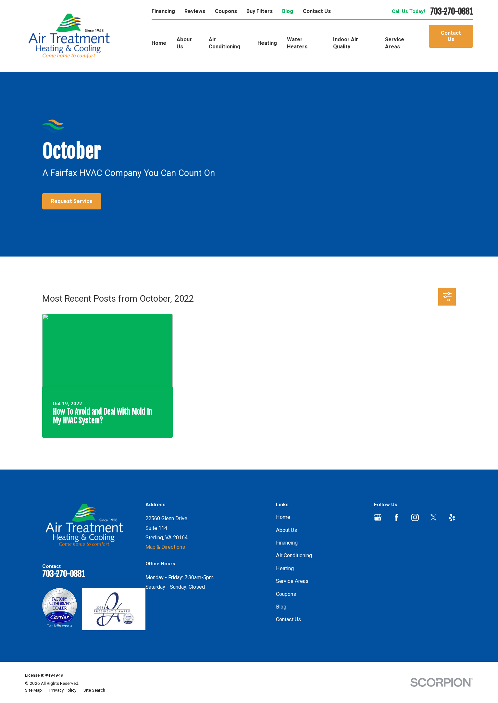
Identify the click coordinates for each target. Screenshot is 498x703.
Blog (287, 11)
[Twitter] (433, 517)
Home (283, 517)
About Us (286, 530)
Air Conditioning (294, 555)
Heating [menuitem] (267, 43)
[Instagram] (415, 517)
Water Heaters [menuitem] (297, 43)
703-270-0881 (451, 12)
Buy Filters (259, 11)
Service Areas (292, 581)
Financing (163, 11)
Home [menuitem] (159, 43)
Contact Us (317, 11)
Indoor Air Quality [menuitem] (345, 43)
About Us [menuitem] (184, 43)
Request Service (72, 201)
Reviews (194, 11)
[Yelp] (452, 517)
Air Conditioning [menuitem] (224, 43)
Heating (285, 568)
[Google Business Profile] (377, 517)
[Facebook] (396, 517)
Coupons (226, 11)
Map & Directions (165, 547)
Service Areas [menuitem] (394, 43)
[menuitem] (33, 690)
